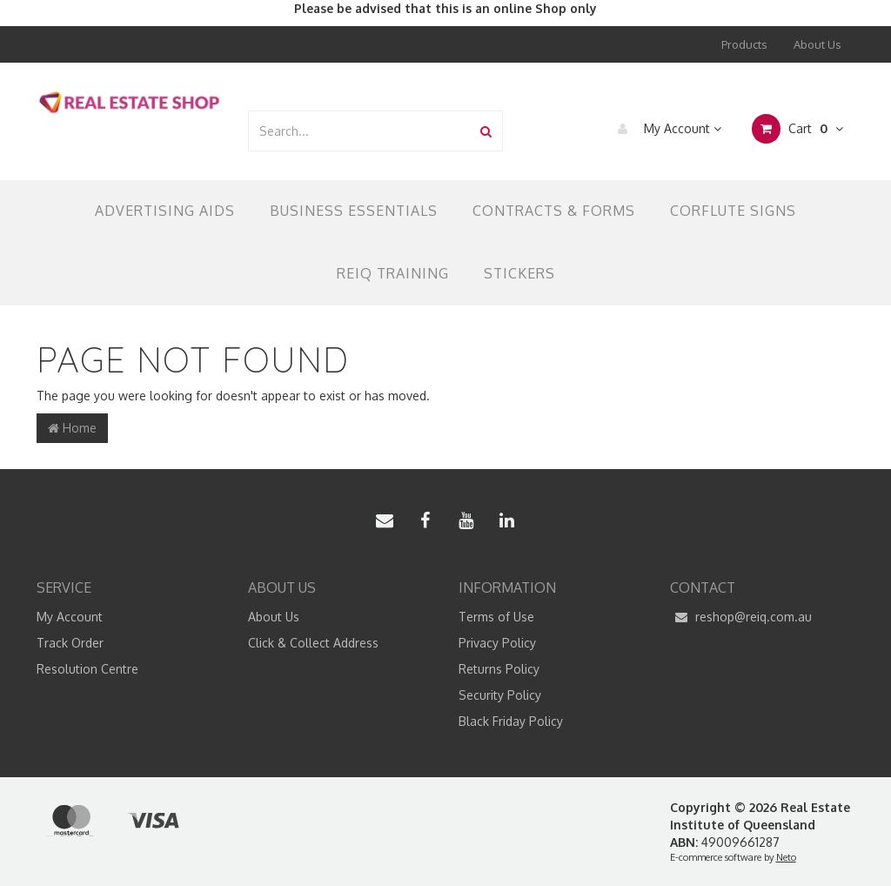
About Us (817, 44)
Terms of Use (496, 616)
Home (72, 427)
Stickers (519, 273)
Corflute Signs (733, 210)
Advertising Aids (165, 210)
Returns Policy (499, 668)
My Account (665, 129)
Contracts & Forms (553, 210)
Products (744, 44)
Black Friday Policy (511, 721)
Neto (786, 857)
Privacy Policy (497, 642)
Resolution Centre (87, 668)
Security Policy (500, 695)
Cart (797, 129)
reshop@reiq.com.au (741, 617)
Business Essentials (354, 210)
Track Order (70, 642)
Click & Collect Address (313, 642)
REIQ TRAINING (393, 273)
